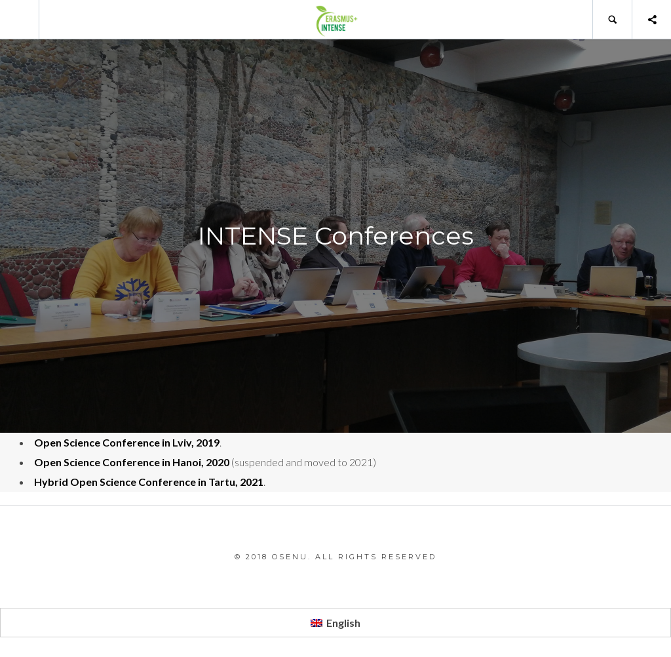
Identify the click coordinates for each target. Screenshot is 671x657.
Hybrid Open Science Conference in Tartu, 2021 (148, 481)
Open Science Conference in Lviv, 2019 (127, 442)
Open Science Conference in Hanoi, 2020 (131, 462)
